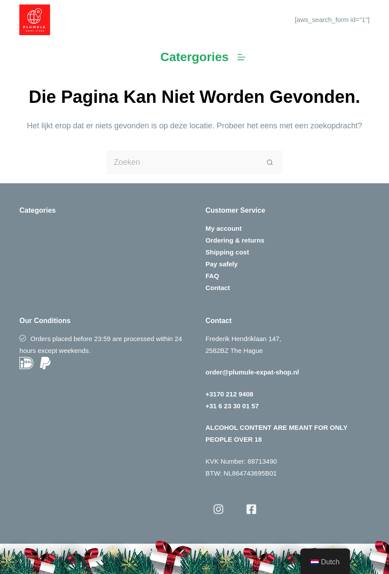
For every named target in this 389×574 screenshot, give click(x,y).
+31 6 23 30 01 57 (232, 406)
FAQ (212, 276)
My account (223, 228)
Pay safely (221, 264)
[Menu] (241, 57)
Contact (217, 287)
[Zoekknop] (270, 162)
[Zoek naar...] (182, 162)
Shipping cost (227, 252)
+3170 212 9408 (229, 394)
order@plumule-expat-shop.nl (252, 372)
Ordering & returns (234, 240)
